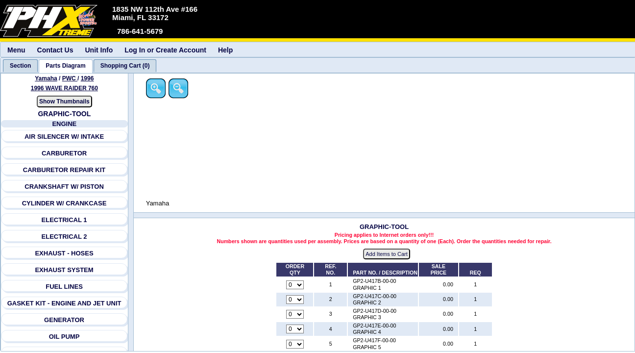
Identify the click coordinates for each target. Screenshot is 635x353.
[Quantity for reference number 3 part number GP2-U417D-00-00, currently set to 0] (295, 314)
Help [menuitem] (225, 50)
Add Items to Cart (387, 254)
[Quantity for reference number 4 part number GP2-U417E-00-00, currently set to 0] (295, 329)
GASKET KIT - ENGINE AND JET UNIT (64, 303)
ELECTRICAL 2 (64, 236)
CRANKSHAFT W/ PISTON (64, 186)
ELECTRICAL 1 (64, 220)
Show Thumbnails (64, 101)
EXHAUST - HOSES (64, 253)
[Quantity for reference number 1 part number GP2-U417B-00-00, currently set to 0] (295, 284)
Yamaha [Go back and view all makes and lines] (46, 78)
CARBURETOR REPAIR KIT (64, 170)
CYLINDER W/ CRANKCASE (64, 203)
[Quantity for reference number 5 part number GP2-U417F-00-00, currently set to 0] (295, 344)
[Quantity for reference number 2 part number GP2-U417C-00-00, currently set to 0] (295, 299)
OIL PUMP (64, 336)
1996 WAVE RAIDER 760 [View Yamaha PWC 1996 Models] (64, 88)
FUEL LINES (64, 286)
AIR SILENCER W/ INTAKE (64, 136)
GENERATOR (64, 320)
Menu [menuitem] (16, 50)
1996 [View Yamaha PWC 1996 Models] (87, 78)
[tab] (20, 65)
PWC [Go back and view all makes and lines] (69, 78)
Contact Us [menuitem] (55, 50)
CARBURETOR (64, 153)
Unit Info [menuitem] (99, 50)
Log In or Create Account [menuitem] (165, 50)
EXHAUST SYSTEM (64, 270)
